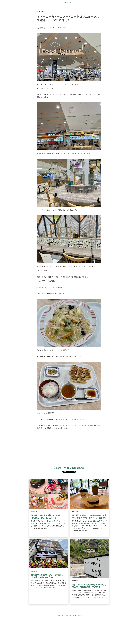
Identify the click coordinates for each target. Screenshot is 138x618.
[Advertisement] (69, 448)
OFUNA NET (68, 3)
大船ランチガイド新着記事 (69, 468)
